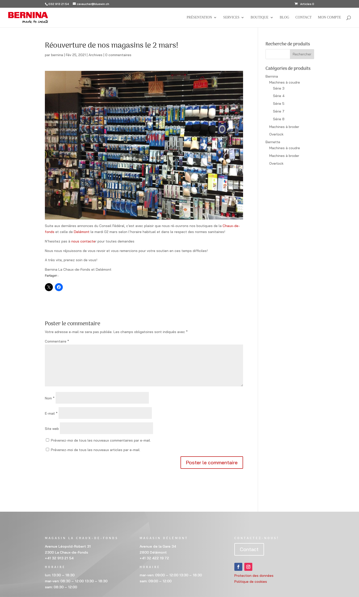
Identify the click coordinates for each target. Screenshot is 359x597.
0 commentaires (118, 55)
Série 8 (278, 119)
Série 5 (278, 103)
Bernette (273, 142)
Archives (95, 55)
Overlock (276, 134)
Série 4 (279, 96)
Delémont (82, 232)
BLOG (284, 17)
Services (231, 17)
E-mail (51, 413)
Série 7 (278, 111)
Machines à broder (284, 126)
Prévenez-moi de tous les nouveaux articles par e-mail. (95, 450)
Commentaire (57, 341)
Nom (50, 398)
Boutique (260, 17)
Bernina (272, 76)
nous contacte (83, 241)
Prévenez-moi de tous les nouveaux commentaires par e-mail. (101, 440)
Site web (52, 428)
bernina (57, 55)
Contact (303, 17)
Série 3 (278, 88)
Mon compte (329, 17)
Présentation (199, 17)
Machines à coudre (284, 82)
